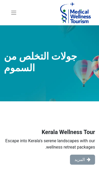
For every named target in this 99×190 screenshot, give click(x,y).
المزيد (82, 159)
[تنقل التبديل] (13, 12)
